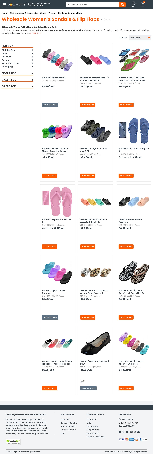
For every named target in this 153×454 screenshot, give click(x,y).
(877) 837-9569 (126, 419)
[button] (133, 4)
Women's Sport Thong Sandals (53, 291)
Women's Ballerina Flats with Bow (94, 362)
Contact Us (91, 419)
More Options (50, 105)
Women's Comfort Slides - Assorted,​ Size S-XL (93, 220)
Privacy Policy (92, 433)
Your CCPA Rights (12, 452)
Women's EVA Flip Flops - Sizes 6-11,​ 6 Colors (131, 362)
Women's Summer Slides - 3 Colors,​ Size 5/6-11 (94, 79)
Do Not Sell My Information (30, 452)
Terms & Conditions (95, 437)
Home (4, 13)
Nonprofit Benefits (68, 423)
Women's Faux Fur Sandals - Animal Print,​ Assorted (94, 291)
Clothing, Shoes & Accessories (24, 13)
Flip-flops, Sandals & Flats (70, 13)
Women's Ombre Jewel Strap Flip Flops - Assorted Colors (57, 362)
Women (52, 13)
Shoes (43, 13)
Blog (62, 433)
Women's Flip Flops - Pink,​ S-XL (56, 220)
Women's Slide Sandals (54, 77)
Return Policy (92, 426)
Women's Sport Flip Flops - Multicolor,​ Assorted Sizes (132, 79)
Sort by (123, 37)
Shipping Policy (93, 430)
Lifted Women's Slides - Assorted (130, 220)
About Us (64, 419)
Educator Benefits (68, 426)
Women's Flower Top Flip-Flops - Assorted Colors (55, 149)
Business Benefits (68, 430)
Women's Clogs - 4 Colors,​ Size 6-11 (94, 149)
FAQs (88, 423)
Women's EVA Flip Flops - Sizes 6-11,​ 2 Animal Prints (131, 291)
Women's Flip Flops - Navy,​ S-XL (134, 149)
